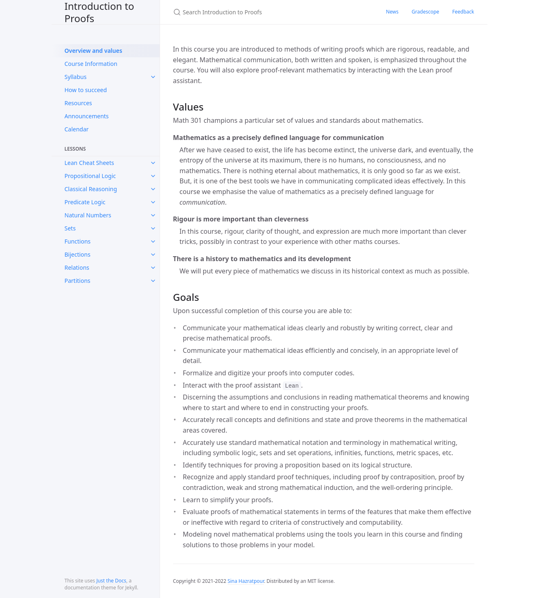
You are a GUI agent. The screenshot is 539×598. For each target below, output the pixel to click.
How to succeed (86, 90)
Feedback (463, 11)
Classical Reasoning (91, 189)
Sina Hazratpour (246, 581)
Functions (78, 241)
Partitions (77, 280)
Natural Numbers (88, 215)
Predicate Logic (85, 202)
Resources (78, 103)
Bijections (77, 254)
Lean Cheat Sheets (89, 163)
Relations (77, 267)
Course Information (91, 64)
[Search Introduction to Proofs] (269, 12)
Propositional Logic (90, 176)
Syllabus (76, 77)
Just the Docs (111, 580)
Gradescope (425, 11)
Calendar (77, 129)
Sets (70, 228)
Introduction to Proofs (99, 12)
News (392, 11)
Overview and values (93, 50)
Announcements (87, 116)
